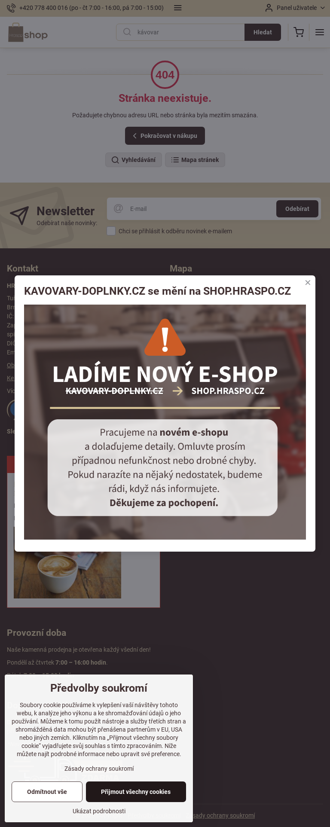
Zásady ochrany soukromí (99, 768)
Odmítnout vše (47, 791)
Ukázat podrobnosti (99, 811)
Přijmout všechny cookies (136, 791)
